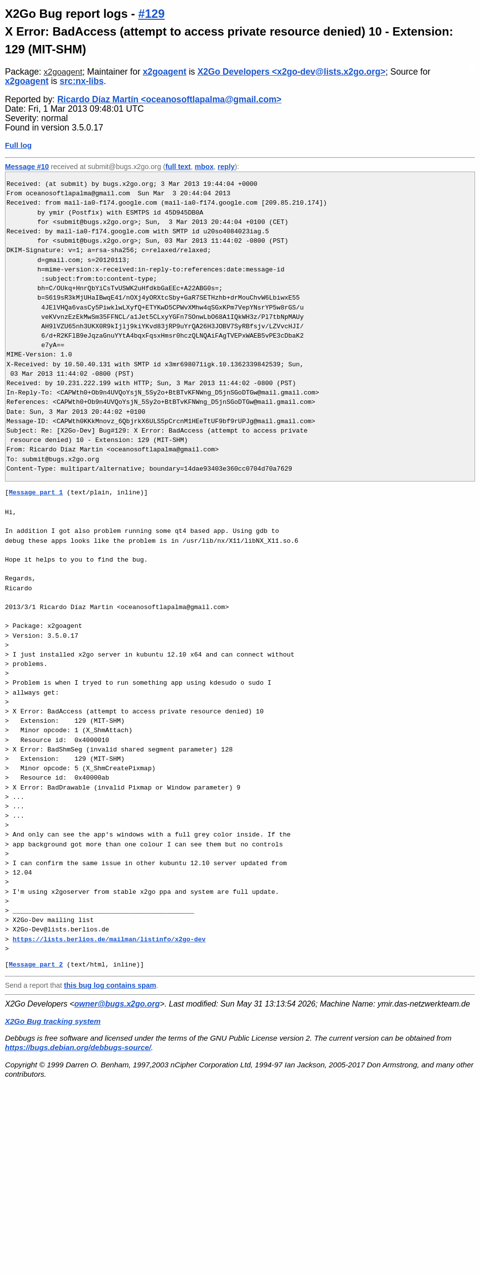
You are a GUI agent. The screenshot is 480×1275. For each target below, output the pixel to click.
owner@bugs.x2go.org (117, 1004)
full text (178, 167)
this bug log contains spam (110, 985)
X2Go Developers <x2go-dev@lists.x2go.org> (291, 72)
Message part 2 (36, 964)
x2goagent (63, 72)
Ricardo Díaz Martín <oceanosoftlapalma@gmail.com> (169, 99)
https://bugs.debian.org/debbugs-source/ (78, 1047)
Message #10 (27, 167)
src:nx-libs (81, 81)
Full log (18, 145)
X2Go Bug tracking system (52, 1021)
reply (226, 167)
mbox (203, 167)
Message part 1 (36, 492)
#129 (151, 13)
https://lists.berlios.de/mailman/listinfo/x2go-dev (109, 939)
